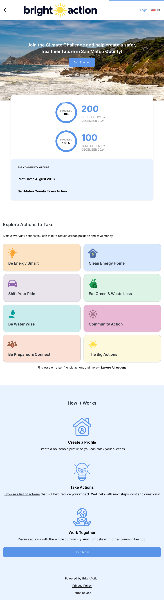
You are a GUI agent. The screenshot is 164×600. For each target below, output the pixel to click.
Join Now (82, 552)
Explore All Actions (113, 367)
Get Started (82, 62)
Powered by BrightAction (82, 578)
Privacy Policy (82, 585)
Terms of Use (82, 593)
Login (143, 10)
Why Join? (82, 74)
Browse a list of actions (22, 494)
